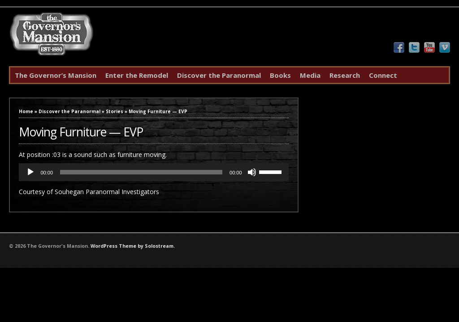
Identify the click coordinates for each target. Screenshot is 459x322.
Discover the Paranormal (219, 75)
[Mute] (251, 172)
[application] (153, 172)
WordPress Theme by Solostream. (133, 246)
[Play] (30, 172)
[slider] (141, 172)
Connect (383, 75)
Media (310, 75)
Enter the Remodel (136, 75)
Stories (114, 111)
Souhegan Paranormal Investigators (107, 191)
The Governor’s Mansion (55, 75)
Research (344, 75)
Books (280, 75)
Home (26, 111)
